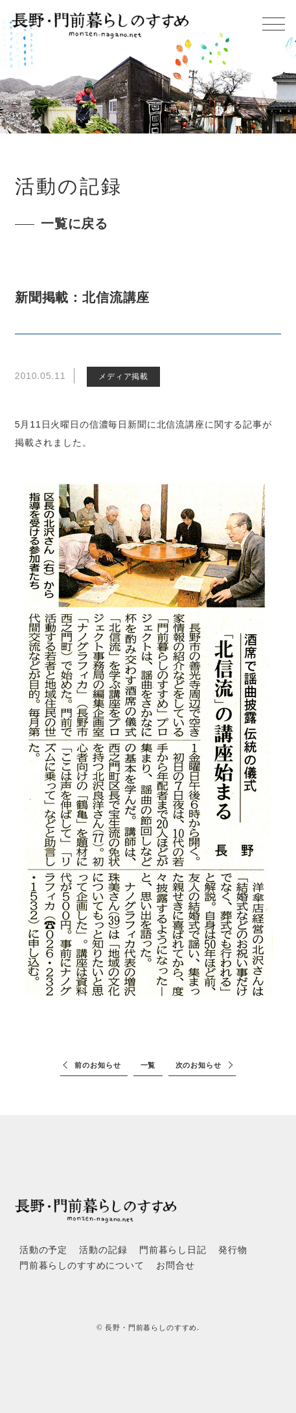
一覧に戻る (74, 223)
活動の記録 (103, 1250)
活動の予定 (43, 1250)
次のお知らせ (199, 1065)
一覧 (148, 1065)
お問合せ (175, 1265)
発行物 (232, 1250)
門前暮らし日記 (173, 1250)
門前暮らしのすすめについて (81, 1265)
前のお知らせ (97, 1065)
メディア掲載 (123, 376)
